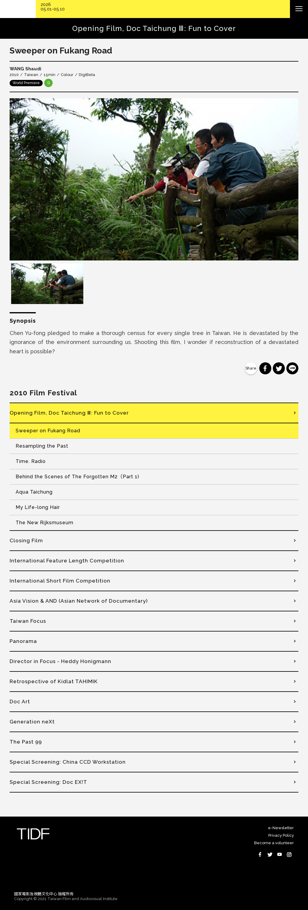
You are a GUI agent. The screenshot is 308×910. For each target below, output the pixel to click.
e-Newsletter (281, 828)
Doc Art (20, 701)
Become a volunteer (274, 843)
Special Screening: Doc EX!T (48, 782)
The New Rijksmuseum (44, 522)
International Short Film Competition (60, 581)
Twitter (270, 854)
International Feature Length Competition (67, 561)
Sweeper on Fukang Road (48, 431)
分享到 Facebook (265, 368)
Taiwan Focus (28, 621)
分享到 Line (292, 368)
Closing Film (26, 540)
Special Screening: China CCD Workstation (68, 762)
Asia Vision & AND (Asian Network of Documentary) (79, 601)
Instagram (289, 854)
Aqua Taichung (34, 492)
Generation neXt (32, 722)
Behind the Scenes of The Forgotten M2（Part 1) (77, 476)
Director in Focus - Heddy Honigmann (60, 661)
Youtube (279, 854)
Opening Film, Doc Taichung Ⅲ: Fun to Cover (69, 413)
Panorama (23, 641)
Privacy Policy (281, 835)
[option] (154, 179)
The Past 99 (26, 742)
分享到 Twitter (279, 368)
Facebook (260, 854)
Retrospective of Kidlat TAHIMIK (54, 681)
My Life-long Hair (38, 507)
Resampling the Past (42, 446)
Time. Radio (31, 461)
